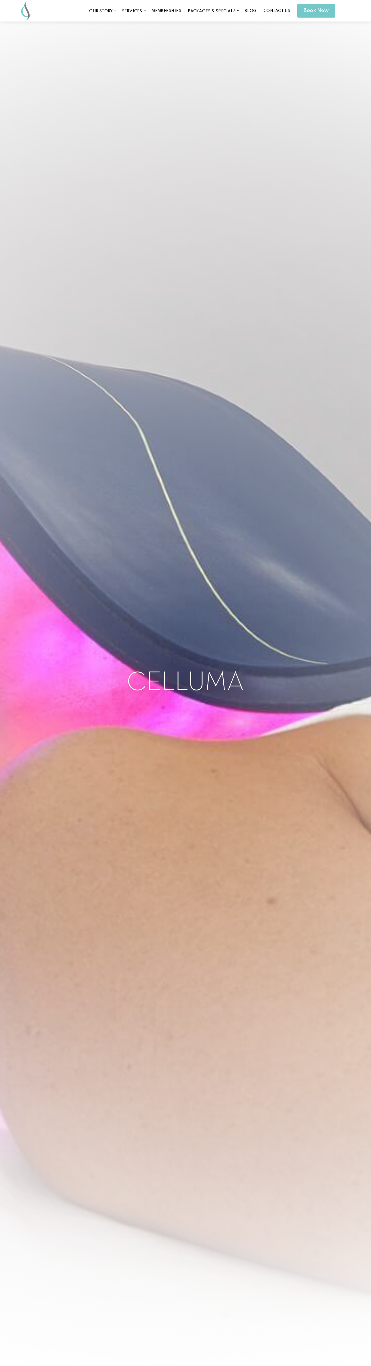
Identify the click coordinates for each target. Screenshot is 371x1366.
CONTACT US (276, 11)
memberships (166, 11)
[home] (26, 10)
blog (251, 11)
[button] (102, 11)
